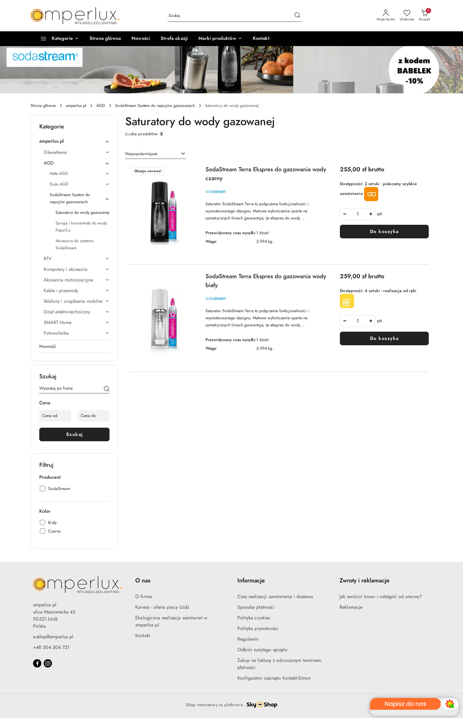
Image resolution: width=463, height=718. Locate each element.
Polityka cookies (253, 618)
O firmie (143, 596)
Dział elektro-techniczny (77, 312)
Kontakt (142, 635)
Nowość (47, 346)
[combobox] (155, 154)
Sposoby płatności (256, 607)
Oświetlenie (77, 152)
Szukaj (74, 434)
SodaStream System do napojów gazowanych (80, 198)
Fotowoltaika (77, 333)
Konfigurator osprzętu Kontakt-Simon (274, 678)
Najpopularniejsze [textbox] (141, 154)
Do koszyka (384, 231)
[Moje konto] (385, 15)
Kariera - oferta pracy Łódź (162, 607)
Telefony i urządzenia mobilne (77, 301)
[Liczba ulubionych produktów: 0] (407, 15)
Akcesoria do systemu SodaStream (75, 244)
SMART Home (77, 322)
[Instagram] (48, 663)
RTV (77, 258)
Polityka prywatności (257, 628)
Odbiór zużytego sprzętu (262, 650)
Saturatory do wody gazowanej (83, 212)
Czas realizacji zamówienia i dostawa (275, 596)
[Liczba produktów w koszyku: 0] (424, 15)
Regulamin (247, 639)
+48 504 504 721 (51, 647)
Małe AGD (80, 173)
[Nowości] (140, 38)
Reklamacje (351, 607)
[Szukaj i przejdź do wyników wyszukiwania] (297, 15)
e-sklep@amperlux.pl (53, 637)
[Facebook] (37, 663)
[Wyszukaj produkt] (234, 16)
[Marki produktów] (220, 38)
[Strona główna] (105, 38)
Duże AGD (80, 184)
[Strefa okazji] (174, 38)
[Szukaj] (107, 389)
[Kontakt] (261, 38)
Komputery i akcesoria (77, 269)
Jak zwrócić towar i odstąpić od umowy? (381, 596)
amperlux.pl (74, 141)
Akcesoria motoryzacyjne (77, 280)
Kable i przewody (77, 290)
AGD (77, 163)
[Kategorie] (57, 38)
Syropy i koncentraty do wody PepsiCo (81, 226)
